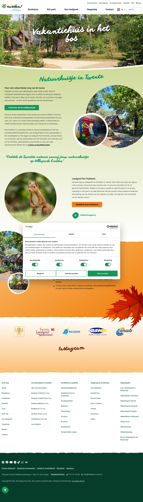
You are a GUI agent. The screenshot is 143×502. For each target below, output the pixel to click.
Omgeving (92, 9)
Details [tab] (71, 234)
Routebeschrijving (57, 474)
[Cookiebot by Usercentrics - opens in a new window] (108, 227)
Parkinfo (5, 403)
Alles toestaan (102, 273)
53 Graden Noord (78, 481)
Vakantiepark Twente (128, 401)
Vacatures (70, 468)
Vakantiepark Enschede (129, 406)
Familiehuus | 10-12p (39, 419)
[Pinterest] (15, 462)
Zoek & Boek (92, 3)
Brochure (64, 422)
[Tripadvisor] (26, 462)
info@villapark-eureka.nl (93, 474)
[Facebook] (7, 462)
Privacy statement (8, 468)
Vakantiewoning (126, 432)
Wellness (64, 406)
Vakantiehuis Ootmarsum (129, 416)
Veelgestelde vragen (69, 432)
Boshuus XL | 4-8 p (38, 409)
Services (64, 416)
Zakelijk (126, 3)
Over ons (5, 414)
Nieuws (138, 3)
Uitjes (93, 419)
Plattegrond (65, 427)
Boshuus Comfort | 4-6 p (40, 393)
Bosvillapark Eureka (23, 481)
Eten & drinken (96, 403)
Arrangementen (116, 3)
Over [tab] (104, 234)
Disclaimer (61, 468)
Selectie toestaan (71, 273)
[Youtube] (11, 462)
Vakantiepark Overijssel (129, 396)
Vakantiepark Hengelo (128, 411)
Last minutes (103, 3)
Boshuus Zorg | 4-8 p (39, 414)
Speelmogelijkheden (69, 388)
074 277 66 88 (74, 474)
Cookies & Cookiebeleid (46, 468)
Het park (51, 9)
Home (4, 388)
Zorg (3, 409)
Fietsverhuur (65, 411)
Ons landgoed (71, 9)
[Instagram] (3, 462)
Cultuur (93, 409)
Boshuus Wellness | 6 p (39, 403)
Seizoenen (94, 414)
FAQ (132, 3)
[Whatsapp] (22, 462)
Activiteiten (95, 393)
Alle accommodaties (39, 388)
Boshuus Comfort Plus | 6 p (41, 398)
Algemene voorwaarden (26, 468)
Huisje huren (125, 422)
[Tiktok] (19, 462)
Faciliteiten (6, 398)
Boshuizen (33, 9)
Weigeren (40, 273)
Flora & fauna (96, 398)
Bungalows (6, 393)
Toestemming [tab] (39, 234)
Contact (110, 9)
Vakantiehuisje (125, 427)
